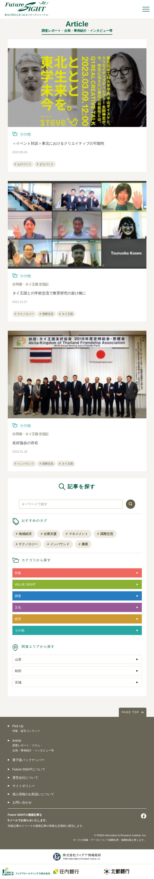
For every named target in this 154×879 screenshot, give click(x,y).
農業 (85, 544)
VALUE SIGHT (25, 584)
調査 (18, 596)
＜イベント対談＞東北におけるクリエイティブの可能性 (58, 143)
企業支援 (50, 534)
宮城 (18, 682)
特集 (18, 573)
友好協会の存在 (25, 443)
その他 (25, 134)
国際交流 (47, 314)
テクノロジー (25, 314)
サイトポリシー (23, 786)
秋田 (18, 671)
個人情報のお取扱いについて (33, 794)
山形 (18, 659)
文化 (18, 607)
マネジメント (78, 534)
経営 (18, 619)
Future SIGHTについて (28, 769)
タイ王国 (67, 314)
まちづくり (46, 164)
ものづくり (24, 164)
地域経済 (25, 534)
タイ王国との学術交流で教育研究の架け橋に (49, 293)
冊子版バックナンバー (28, 760)
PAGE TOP (130, 712)
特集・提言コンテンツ (26, 730)
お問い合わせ (22, 802)
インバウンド (25, 463)
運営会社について (25, 777)
